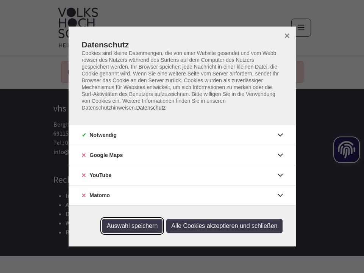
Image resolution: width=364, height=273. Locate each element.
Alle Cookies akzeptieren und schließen (224, 226)
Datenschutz (151, 108)
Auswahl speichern (132, 226)
